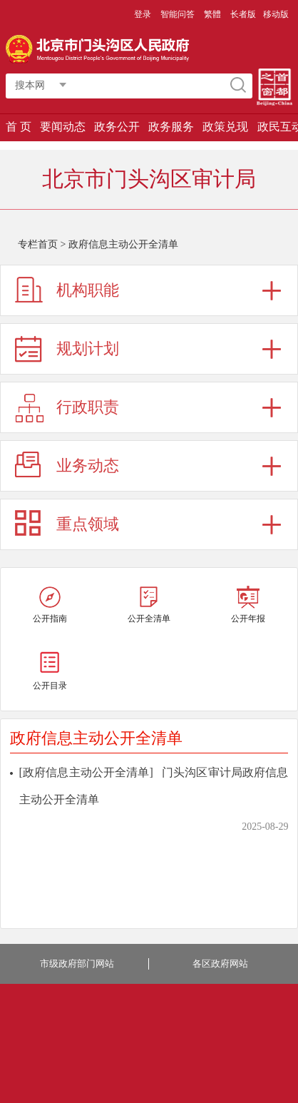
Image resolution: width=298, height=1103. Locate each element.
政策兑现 (225, 127)
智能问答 (177, 14)
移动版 (276, 14)
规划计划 (87, 348)
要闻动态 (63, 127)
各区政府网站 (220, 963)
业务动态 (87, 465)
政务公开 (117, 127)
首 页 (18, 127)
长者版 (243, 14)
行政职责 (87, 407)
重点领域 (87, 524)
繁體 (212, 14)
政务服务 (171, 127)
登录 (142, 14)
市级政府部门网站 (77, 963)
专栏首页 (38, 244)
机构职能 (87, 290)
